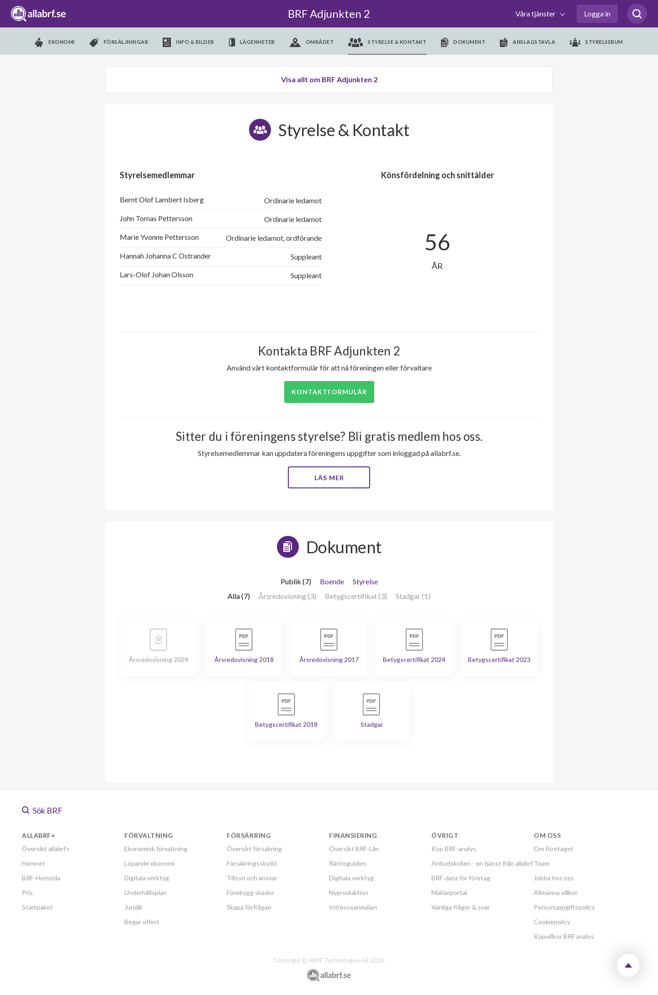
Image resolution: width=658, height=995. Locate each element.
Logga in (597, 13)
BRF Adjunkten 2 (329, 13)
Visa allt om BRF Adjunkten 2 (329, 79)
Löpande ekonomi (149, 863)
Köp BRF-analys (453, 848)
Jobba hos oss (554, 878)
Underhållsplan (145, 892)
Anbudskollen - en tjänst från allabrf (482, 863)
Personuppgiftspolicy (564, 907)
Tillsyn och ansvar (252, 878)
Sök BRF (42, 810)
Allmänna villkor (556, 892)
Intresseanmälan (353, 907)
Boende (332, 581)
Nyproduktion (348, 892)
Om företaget (553, 848)
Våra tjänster (536, 13)
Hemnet (33, 863)
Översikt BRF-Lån (354, 848)
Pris (27, 892)
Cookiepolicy (552, 922)
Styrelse (365, 581)
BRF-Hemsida (41, 878)
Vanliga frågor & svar (460, 907)
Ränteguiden (347, 863)
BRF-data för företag (460, 878)
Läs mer (329, 478)
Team (542, 863)
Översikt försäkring (254, 848)
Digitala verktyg (146, 878)
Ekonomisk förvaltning (155, 848)
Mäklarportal (449, 892)
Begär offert (141, 922)
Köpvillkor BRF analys (564, 936)
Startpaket (37, 907)
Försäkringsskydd (251, 863)
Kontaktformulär (329, 392)
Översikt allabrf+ (46, 848)
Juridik (133, 907)
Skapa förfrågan (249, 907)
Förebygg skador (250, 892)
